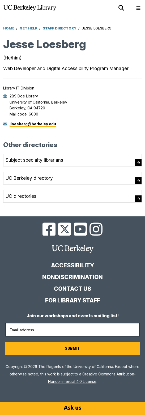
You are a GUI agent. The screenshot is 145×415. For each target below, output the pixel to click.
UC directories (21, 196)
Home (8, 28)
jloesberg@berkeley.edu (33, 124)
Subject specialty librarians (34, 160)
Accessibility (72, 265)
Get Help (28, 28)
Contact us (72, 288)
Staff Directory (59, 28)
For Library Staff (72, 300)
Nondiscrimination (72, 277)
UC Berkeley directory (29, 178)
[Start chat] (72, 407)
